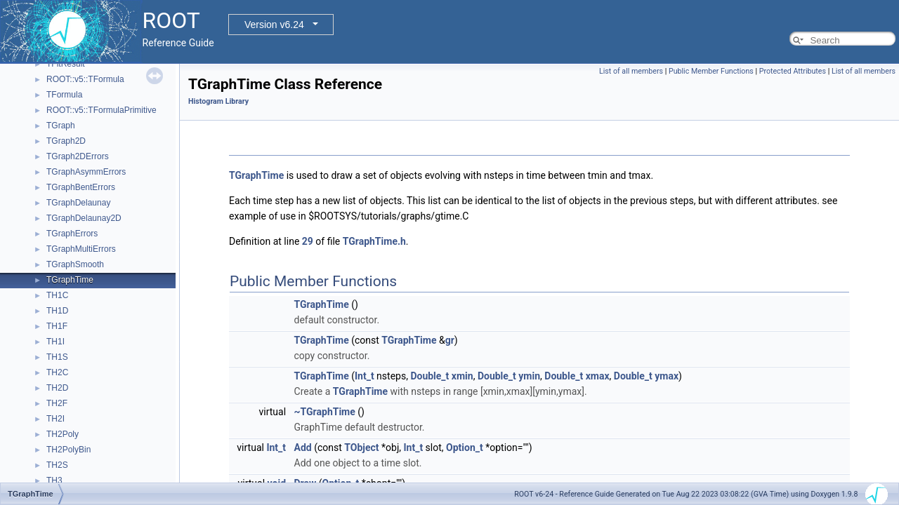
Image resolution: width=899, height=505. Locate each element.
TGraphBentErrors (80, 187)
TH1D (57, 311)
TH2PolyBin (68, 449)
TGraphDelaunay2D (84, 218)
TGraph (60, 125)
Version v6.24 (274, 24)
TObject (361, 447)
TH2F (56, 403)
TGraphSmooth (75, 264)
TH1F (56, 326)
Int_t (364, 376)
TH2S (57, 465)
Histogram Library (218, 101)
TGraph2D (66, 141)
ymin (529, 376)
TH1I (55, 341)
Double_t (429, 376)
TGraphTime (69, 280)
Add (303, 447)
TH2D (57, 388)
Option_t (464, 447)
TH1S (57, 357)
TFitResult (65, 64)
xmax (598, 376)
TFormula (64, 95)
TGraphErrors (72, 233)
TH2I (55, 419)
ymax (666, 376)
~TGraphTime (324, 411)
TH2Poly (62, 434)
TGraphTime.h (374, 241)
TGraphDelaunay (78, 203)
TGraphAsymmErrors (86, 172)
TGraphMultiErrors (81, 249)
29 (307, 241)
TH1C (57, 295)
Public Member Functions (711, 71)
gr (449, 340)
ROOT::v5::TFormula (85, 79)
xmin (462, 376)
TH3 (54, 480)
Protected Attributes (792, 71)
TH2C (57, 372)
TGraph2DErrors (77, 156)
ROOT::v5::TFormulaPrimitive (101, 110)
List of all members (631, 71)
